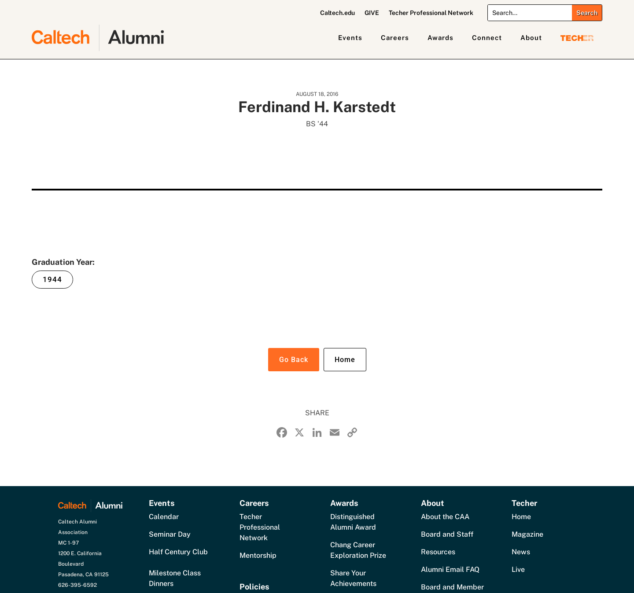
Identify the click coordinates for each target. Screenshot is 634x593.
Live (518, 569)
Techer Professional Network (431, 13)
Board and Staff (447, 534)
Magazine (527, 534)
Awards (440, 37)
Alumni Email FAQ (450, 569)
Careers (395, 37)
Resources (438, 552)
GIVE (372, 13)
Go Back (293, 359)
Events (350, 37)
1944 (52, 279)
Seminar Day (170, 534)
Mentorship (258, 555)
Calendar (164, 516)
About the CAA (445, 516)
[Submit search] (587, 13)
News (521, 552)
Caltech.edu (337, 13)
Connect (487, 37)
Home (345, 359)
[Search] (530, 13)
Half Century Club (178, 552)
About (531, 37)
